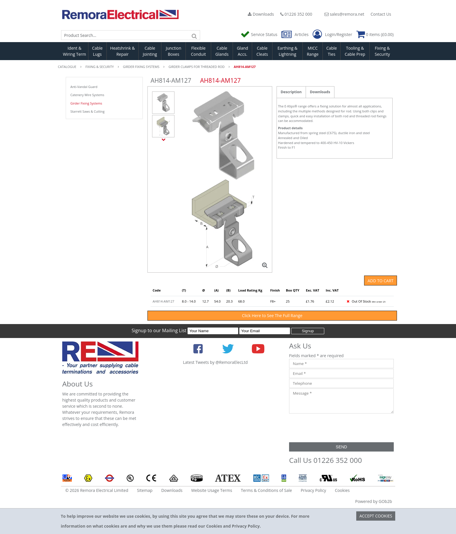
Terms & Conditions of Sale (266, 490)
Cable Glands (221, 51)
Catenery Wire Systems (87, 95)
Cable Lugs (97, 51)
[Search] (194, 35)
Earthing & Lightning (287, 51)
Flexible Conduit (198, 51)
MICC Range (312, 51)
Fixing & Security (382, 51)
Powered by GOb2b (373, 501)
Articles (295, 34)
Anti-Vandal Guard (83, 86)
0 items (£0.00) (375, 34)
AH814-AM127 (163, 301)
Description (291, 91)
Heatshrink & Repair (122, 51)
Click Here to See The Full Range (272, 315)
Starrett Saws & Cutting (87, 111)
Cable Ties (331, 51)
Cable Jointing (150, 51)
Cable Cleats (262, 51)
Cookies (342, 490)
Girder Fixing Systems (86, 103)
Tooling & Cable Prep (355, 51)
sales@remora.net (344, 14)
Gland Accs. (242, 51)
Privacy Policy (313, 490)
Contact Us (380, 14)
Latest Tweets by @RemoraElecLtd (215, 362)
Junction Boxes (173, 51)
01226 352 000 (296, 14)
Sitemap (144, 490)
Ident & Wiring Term (74, 51)
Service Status (259, 34)
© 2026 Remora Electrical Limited (97, 490)
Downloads (261, 14)
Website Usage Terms (211, 490)
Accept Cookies (375, 516)
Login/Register (332, 34)
